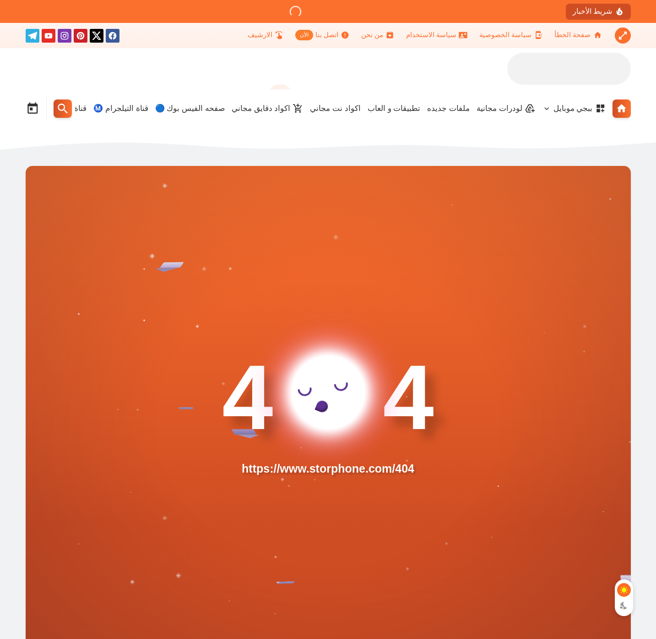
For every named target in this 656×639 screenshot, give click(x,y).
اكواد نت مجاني (335, 108)
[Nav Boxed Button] (623, 36)
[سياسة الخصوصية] (511, 35)
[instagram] (64, 37)
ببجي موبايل (579, 108)
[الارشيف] (265, 35)
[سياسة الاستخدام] (436, 35)
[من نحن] (378, 35)
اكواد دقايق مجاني (267, 108)
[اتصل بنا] (322, 35)
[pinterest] (80, 37)
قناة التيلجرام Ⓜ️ (120, 108)
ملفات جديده (448, 108)
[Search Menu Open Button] (63, 108)
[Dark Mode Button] (624, 605)
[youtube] (48, 37)
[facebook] (112, 37)
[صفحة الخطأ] (578, 35)
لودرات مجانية (506, 108)
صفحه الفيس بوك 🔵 (190, 108)
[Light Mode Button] (624, 590)
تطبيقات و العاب (394, 108)
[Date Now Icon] (32, 109)
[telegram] (32, 37)
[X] (96, 37)
